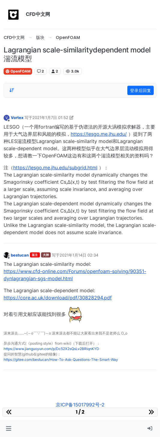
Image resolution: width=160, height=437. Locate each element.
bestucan (20, 255)
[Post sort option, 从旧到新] (11, 90)
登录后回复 (140, 90)
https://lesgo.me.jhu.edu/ (99, 134)
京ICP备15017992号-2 (80, 405)
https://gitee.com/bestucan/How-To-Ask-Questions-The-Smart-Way (61, 359)
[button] (8, 429)
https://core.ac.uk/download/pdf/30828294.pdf (58, 298)
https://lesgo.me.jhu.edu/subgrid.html (55, 168)
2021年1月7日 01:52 (50, 117)
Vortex (17, 117)
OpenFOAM (18, 71)
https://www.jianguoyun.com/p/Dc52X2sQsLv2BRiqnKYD (51, 348)
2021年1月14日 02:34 (79, 255)
